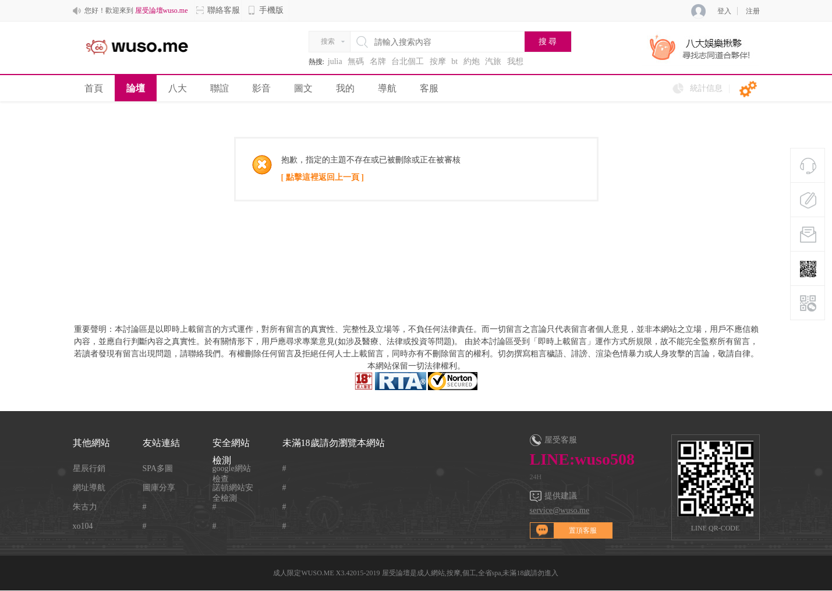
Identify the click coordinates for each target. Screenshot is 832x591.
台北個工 (407, 61)
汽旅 (493, 61)
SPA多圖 (158, 468)
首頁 (93, 88)
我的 (345, 88)
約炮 (471, 61)
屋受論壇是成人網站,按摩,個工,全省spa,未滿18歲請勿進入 (470, 573)
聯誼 (219, 88)
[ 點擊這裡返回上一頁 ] (322, 177)
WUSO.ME (317, 573)
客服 (429, 88)
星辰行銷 (89, 468)
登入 (724, 11)
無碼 (356, 61)
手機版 (265, 10)
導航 (387, 88)
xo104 (83, 526)
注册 (753, 11)
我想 (515, 61)
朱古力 (85, 506)
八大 (177, 88)
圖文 (303, 88)
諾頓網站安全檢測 (233, 488)
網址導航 (89, 487)
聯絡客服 (218, 10)
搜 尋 (548, 41)
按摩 (438, 61)
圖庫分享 (159, 487)
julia (335, 61)
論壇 (135, 88)
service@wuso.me (560, 510)
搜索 (328, 41)
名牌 (378, 61)
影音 (261, 88)
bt (454, 61)
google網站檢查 (232, 469)
